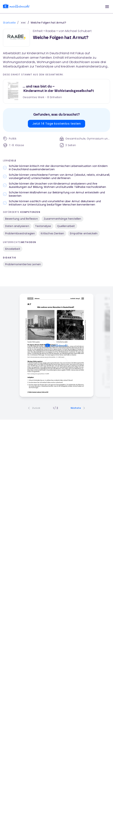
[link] (16, 7)
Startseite (9, 22)
